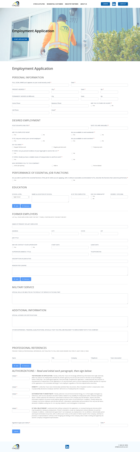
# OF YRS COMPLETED (78, 194)
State (83, 89)
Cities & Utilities (39, 4)
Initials (14, 376)
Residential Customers (55, 4)
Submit (16, 431)
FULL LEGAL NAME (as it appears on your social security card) (31, 82)
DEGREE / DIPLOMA (117, 194)
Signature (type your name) (21, 423)
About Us (83, 4)
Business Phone (56, 103)
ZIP (102, 231)
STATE (83, 231)
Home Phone (16, 103)
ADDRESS (15, 231)
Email (54, 110)
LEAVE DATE (95, 245)
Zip (102, 89)
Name (14, 358)
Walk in (55, 165)
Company (74, 358)
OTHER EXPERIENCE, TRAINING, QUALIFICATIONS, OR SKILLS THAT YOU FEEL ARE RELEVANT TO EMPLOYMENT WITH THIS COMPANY (55, 330)
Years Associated (116, 358)
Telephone (94, 358)
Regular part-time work (59, 147)
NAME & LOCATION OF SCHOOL (42, 194)
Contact (123, 4)
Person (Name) (96, 165)
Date (73, 82)
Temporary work (96, 147)
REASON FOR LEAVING (19, 265)
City (53, 89)
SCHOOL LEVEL (17, 194)
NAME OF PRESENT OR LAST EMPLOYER (25, 224)
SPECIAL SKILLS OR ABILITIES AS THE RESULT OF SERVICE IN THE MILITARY (36, 292)
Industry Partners (71, 4)
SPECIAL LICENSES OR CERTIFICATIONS (24, 315)
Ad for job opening (18, 165)
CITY (53, 231)
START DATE (56, 245)
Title (53, 358)
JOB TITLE (15, 238)
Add (16, 206)
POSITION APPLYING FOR (21, 125)
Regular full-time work (19, 147)
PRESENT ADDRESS (18, 89)
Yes (93, 105)
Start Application (20, 39)
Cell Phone (15, 110)
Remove (25, 206)
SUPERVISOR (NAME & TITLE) (21, 252)
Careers (105, 4)
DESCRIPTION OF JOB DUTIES (21, 258)
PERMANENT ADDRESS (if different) (23, 96)
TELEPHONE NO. (96, 252)
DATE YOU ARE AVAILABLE (100, 125)
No (111, 105)
